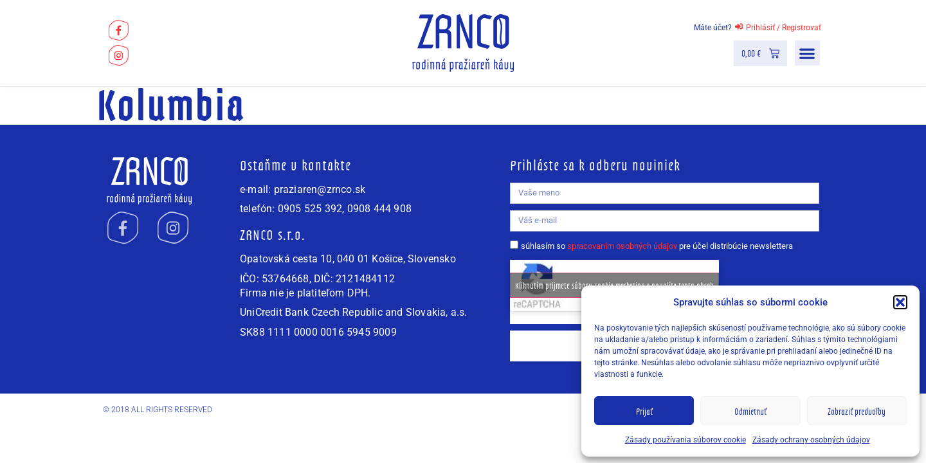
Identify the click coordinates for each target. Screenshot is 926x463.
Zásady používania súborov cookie (685, 439)
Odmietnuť (750, 410)
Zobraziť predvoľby (856, 410)
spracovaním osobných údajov (622, 246)
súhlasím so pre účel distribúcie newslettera (657, 246)
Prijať (644, 410)
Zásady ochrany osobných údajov (811, 439)
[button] (900, 302)
